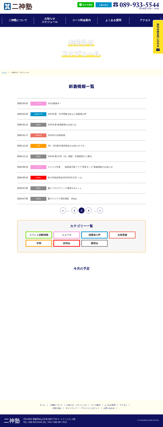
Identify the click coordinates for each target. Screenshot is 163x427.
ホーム (4, 72)
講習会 (38, 125)
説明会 (38, 178)
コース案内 (95, 405)
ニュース (38, 103)
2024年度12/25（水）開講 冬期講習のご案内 (70, 156)
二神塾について (18, 20)
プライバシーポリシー (90, 408)
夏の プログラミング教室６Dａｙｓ (65, 188)
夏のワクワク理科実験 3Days (62, 199)
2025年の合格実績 (56, 135)
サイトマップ (71, 408)
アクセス (145, 20)
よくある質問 (113, 20)
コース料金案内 (81, 20)
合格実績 (38, 135)
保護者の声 (38, 114)
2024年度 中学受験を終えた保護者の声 (67, 114)
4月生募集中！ (55, 103)
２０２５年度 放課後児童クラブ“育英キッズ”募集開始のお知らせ (80, 167)
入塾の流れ (56, 408)
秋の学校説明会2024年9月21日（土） (65, 177)
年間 (38, 146)
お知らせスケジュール (50, 20)
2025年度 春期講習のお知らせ (62, 124)
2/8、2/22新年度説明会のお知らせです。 (67, 146)
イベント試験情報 (38, 235)
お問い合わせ (109, 408)
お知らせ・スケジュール (77, 405)
